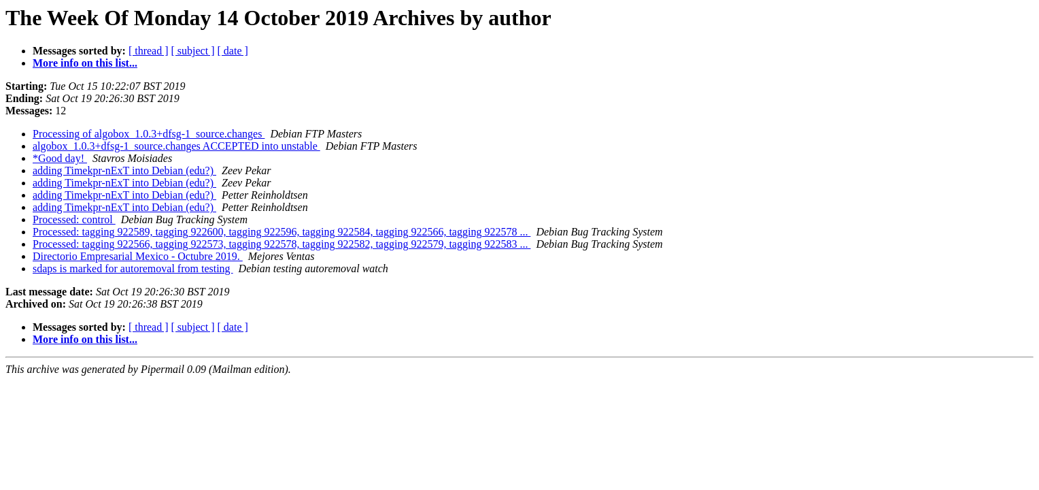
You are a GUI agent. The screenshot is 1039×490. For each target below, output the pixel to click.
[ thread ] (149, 50)
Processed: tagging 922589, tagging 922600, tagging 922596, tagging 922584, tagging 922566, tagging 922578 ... (281, 232)
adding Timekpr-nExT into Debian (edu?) (124, 170)
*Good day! (60, 158)
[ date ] (233, 50)
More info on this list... (85, 63)
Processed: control (74, 219)
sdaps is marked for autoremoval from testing (133, 268)
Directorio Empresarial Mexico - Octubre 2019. (138, 256)
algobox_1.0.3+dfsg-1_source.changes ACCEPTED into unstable (176, 146)
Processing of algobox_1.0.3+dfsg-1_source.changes (149, 134)
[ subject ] (193, 50)
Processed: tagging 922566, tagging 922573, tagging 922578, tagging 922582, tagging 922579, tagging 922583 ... (281, 244)
